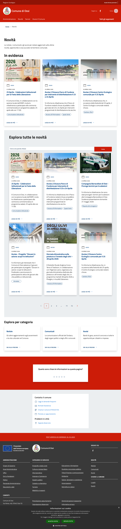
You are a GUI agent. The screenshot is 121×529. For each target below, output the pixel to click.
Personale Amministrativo (11, 483)
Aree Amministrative (10, 469)
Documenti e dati (8, 487)
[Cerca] (115, 11)
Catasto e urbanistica (39, 483)
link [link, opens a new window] (79, 517)
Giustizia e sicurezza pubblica (71, 469)
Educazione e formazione (70, 465)
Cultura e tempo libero (39, 469)
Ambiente (65, 476)
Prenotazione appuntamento (41, 501)
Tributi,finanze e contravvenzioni (72, 472)
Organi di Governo (9, 466)
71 (67, 306)
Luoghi (93, 482)
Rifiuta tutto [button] (68, 521)
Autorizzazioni (66, 483)
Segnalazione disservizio (40, 504)
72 (72, 306)
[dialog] (60, 517)
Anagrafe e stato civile (39, 466)
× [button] (119, 507)
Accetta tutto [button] (53, 521)
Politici (5, 480)
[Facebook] (98, 11)
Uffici (4, 473)
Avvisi (10, 85)
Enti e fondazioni (8, 476)
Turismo (35, 487)
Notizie (51, 247)
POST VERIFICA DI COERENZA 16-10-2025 (60, 437)
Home (7, 26)
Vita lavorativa (37, 473)
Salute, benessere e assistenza (72, 480)
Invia (103, 149)
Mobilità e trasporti (38, 490)
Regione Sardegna (9, 2)
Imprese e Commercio (39, 476)
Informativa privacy (68, 504)
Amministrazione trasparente (71, 501)
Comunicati (95, 469)
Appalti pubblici (37, 480)
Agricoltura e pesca (68, 487)
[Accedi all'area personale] (110, 3)
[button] (60, 526)
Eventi (93, 486)
